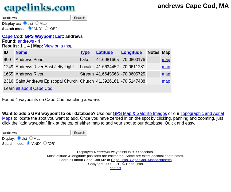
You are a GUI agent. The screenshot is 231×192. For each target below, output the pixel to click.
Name (22, 52)
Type (85, 52)
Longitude (131, 52)
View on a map (58, 46)
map (166, 59)
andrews (26, 41)
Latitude (104, 52)
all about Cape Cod (34, 88)
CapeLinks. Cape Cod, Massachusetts (141, 160)
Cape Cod (12, 36)
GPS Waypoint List (44, 36)
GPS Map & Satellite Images (140, 113)
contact (115, 168)
